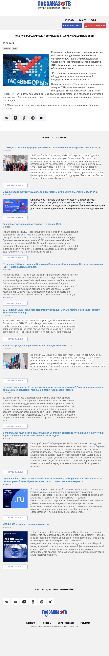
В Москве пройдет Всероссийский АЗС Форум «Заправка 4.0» (37, 345)
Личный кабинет (72, 26)
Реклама (85, 623)
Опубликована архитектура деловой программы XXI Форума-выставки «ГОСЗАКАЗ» (50, 192)
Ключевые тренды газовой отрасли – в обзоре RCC (32, 224)
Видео (82, 20)
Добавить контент (95, 26)
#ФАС (15, 48)
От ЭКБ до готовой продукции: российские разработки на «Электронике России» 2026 (51, 147)
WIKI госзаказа (66, 623)
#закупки (7, 48)
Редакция (30, 623)
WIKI (93, 20)
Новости (69, 20)
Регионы (47, 623)
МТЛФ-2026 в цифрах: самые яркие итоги (26, 524)
